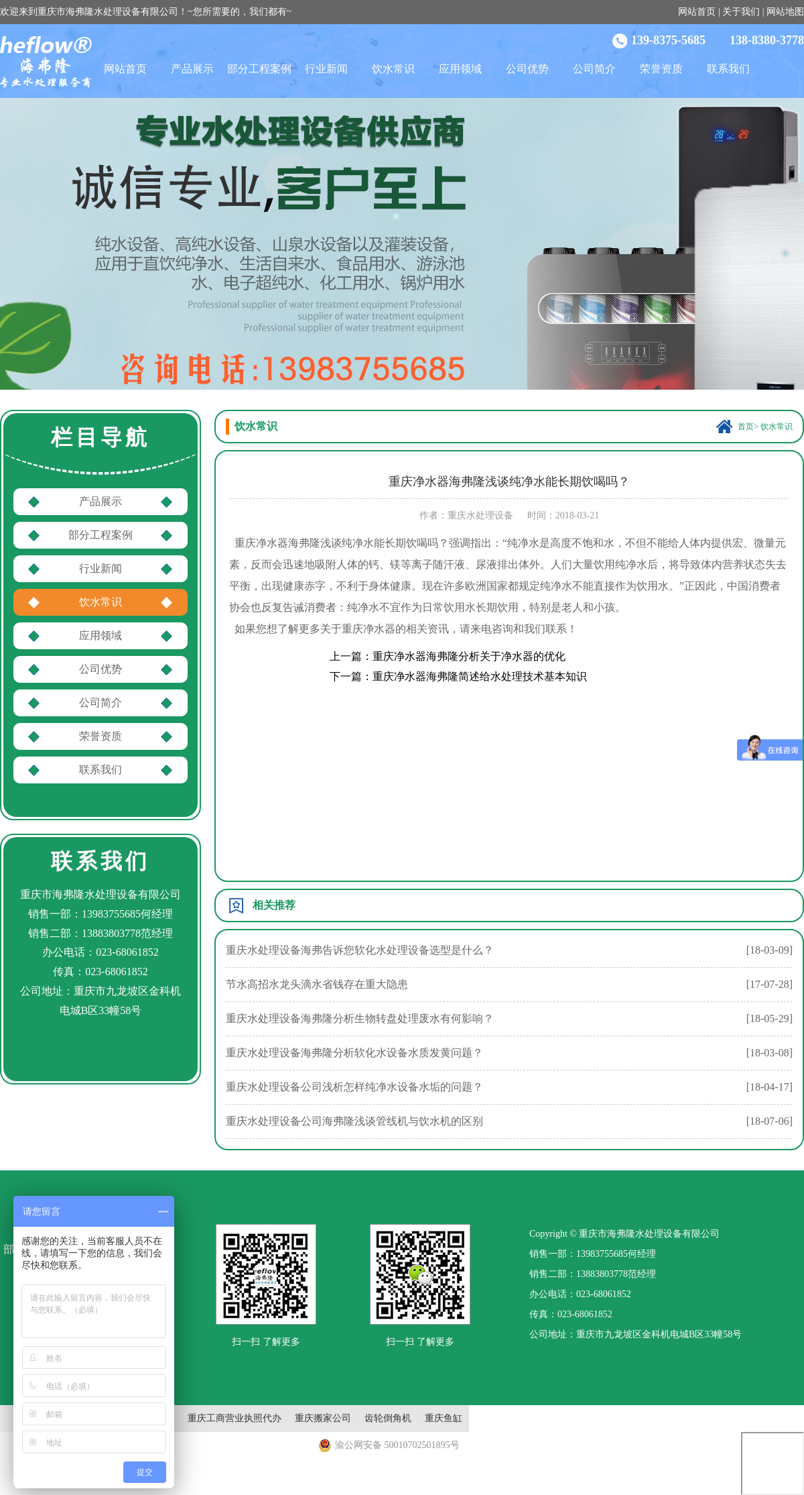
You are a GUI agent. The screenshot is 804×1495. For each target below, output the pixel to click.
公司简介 (594, 68)
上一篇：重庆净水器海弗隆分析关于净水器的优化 (447, 656)
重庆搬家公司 (323, 1418)
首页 (746, 426)
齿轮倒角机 (387, 1418)
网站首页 (697, 12)
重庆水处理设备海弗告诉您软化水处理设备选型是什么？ (360, 950)
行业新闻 (326, 68)
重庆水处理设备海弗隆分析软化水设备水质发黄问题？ (354, 1052)
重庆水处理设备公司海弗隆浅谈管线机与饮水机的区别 (354, 1121)
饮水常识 (393, 68)
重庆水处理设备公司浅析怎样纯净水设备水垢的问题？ (354, 1087)
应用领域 (460, 68)
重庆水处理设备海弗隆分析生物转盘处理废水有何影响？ (360, 1018)
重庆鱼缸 (443, 1418)
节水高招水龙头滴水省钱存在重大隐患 (317, 984)
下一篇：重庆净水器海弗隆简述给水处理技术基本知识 (458, 676)
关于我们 (741, 12)
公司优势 (527, 68)
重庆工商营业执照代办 (234, 1418)
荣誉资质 (661, 68)
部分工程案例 (259, 68)
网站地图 (785, 12)
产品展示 (192, 68)
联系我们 (728, 68)
